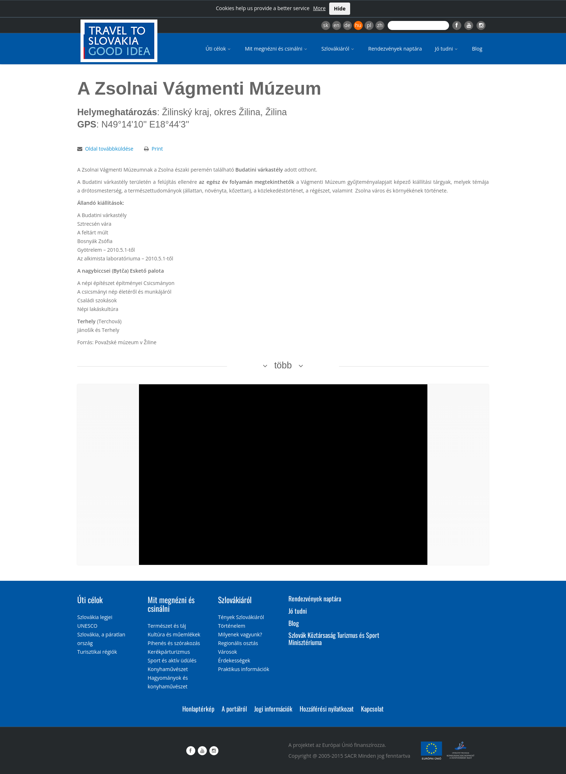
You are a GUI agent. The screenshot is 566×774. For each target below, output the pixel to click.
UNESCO (87, 625)
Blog (477, 48)
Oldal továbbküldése (109, 148)
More (319, 8)
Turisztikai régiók (97, 651)
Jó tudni (447, 48)
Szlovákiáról (338, 48)
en (336, 25)
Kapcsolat (372, 708)
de (347, 25)
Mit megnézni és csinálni (276, 48)
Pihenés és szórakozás (174, 643)
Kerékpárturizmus (169, 651)
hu (358, 25)
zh (380, 25)
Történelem (231, 625)
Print (157, 148)
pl (369, 25)
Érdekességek (234, 660)
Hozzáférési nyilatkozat (327, 708)
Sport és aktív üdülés (172, 660)
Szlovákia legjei (94, 617)
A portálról (234, 708)
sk (325, 25)
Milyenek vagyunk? (240, 634)
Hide (339, 8)
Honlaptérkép (198, 708)
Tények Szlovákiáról (241, 617)
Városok (227, 651)
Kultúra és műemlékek (174, 634)
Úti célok (219, 48)
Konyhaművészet (168, 669)
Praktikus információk (243, 669)
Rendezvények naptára (395, 48)
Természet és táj (167, 625)
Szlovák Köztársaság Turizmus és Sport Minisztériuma (333, 638)
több (283, 365)
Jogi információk (273, 708)
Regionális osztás (238, 643)
